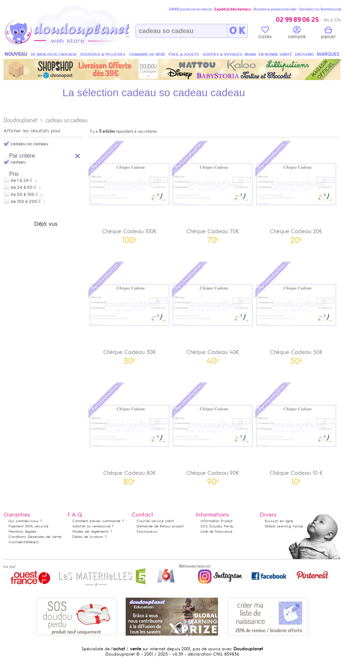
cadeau (18, 162)
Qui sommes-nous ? (25, 521)
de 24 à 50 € (26, 187)
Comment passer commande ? (98, 521)
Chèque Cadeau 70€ (213, 191)
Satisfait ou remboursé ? (93, 526)
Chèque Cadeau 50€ (296, 312)
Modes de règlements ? (92, 531)
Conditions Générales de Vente (34, 537)
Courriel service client (155, 521)
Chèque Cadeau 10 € (296, 433)
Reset (78, 155)
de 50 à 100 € (26, 194)
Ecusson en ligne (279, 521)
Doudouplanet (20, 120)
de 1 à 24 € (24, 180)
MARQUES (328, 54)
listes (265, 34)
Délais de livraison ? (89, 537)
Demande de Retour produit (160, 526)
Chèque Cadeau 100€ (129, 191)
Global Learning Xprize (284, 526)
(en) (35, 542)
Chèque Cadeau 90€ (213, 433)
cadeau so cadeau (66, 120)
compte (297, 34)
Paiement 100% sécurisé (28, 526)
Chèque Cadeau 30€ (129, 312)
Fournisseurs (147, 531)
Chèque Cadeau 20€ (296, 191)
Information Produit (216, 521)
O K (237, 31)
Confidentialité (20, 542)
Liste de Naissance (216, 531)
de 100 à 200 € (28, 201)
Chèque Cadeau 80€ (129, 433)
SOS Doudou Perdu (217, 526)
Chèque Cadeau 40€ (213, 312)
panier (328, 34)
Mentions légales (22, 531)
